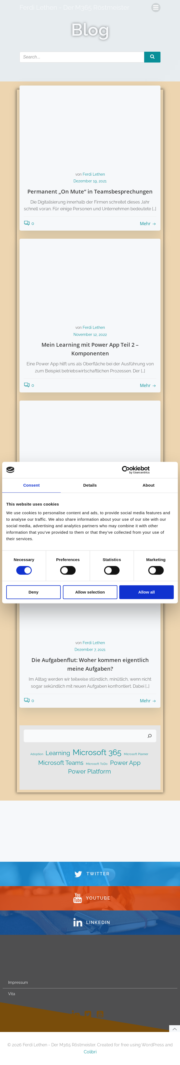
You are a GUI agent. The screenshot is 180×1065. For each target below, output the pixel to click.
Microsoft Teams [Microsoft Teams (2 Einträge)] (60, 762)
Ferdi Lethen (94, 174)
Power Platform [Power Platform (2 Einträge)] (89, 771)
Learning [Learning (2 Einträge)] (58, 752)
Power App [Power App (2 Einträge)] (125, 762)
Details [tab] (90, 485)
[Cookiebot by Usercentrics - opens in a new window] (126, 470)
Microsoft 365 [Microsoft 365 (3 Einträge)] (97, 752)
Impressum (18, 982)
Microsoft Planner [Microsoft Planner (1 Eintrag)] (136, 754)
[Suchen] (149, 736)
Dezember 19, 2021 (90, 181)
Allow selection (90, 592)
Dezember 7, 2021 (90, 649)
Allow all (146, 592)
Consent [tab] (31, 485)
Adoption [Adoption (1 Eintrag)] (36, 754)
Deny (33, 592)
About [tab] (149, 485)
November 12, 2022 (90, 334)
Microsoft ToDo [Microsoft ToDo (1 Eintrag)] (97, 763)
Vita (11, 994)
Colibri (90, 1051)
